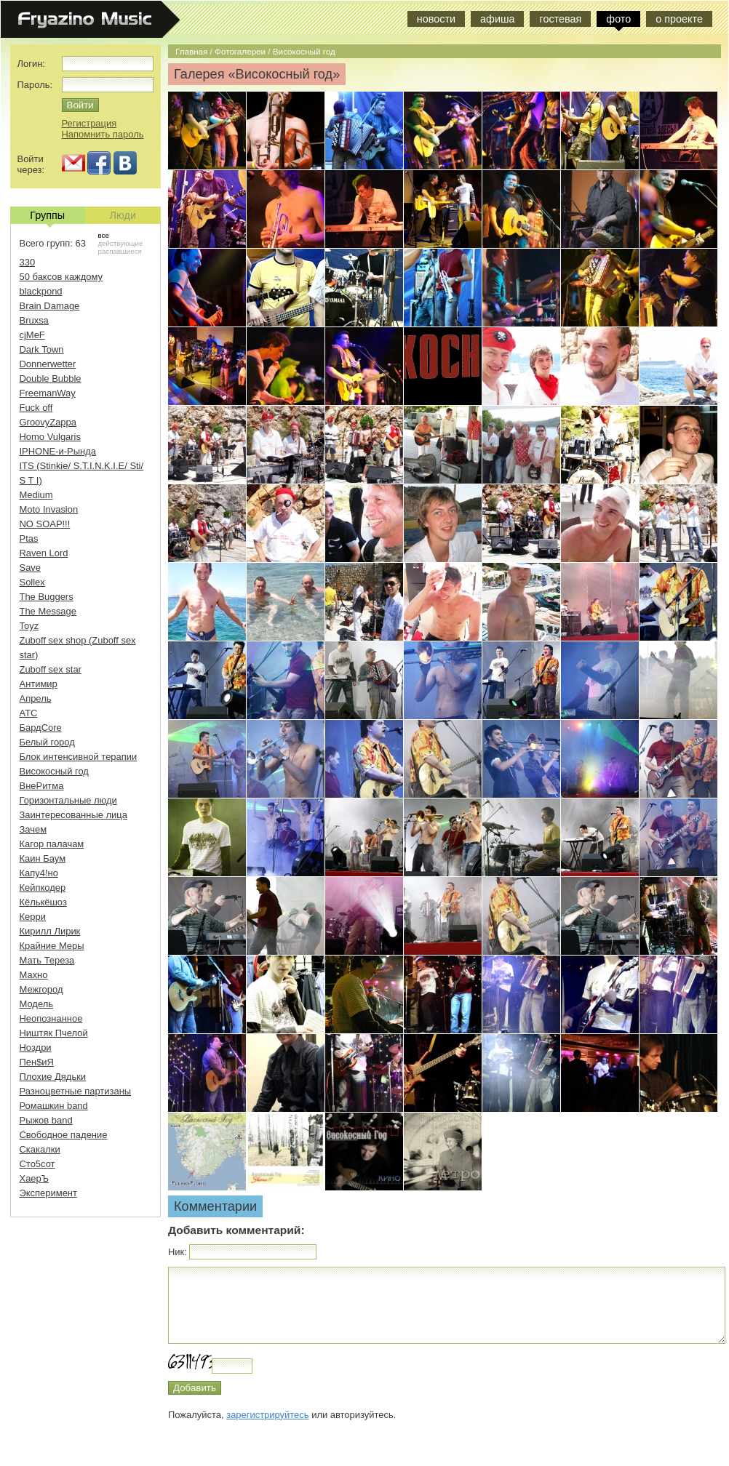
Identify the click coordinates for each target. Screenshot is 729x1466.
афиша (497, 19)
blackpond (41, 291)
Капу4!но (39, 873)
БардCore (41, 727)
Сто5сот (37, 1163)
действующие (120, 243)
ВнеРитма (42, 785)
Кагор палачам (52, 843)
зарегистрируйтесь (267, 1414)
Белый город (47, 742)
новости (436, 19)
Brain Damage (50, 305)
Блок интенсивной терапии (79, 756)
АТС (29, 713)
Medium (36, 494)
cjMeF (32, 334)
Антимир (38, 683)
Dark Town (42, 349)
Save (30, 567)
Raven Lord (44, 553)
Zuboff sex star (50, 669)
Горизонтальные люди (68, 800)
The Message (48, 611)
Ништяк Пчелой (54, 1033)
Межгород (41, 989)
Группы (47, 216)
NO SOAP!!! (45, 523)
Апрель (36, 698)
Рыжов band (46, 1120)
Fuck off (36, 407)
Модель (37, 1003)
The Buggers (46, 596)
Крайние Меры (52, 945)
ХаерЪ (34, 1178)
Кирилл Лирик (50, 931)
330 (28, 262)
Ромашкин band (54, 1105)
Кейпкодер (43, 887)
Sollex (32, 582)
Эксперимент (48, 1192)
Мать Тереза (47, 960)
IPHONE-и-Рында (58, 451)
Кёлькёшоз (43, 902)
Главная (191, 51)
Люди (123, 215)
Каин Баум (43, 858)
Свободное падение (64, 1134)
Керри (33, 916)
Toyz (29, 625)
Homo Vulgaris (50, 436)
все (103, 235)
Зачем (33, 829)
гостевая (560, 19)
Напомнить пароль (103, 134)
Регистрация (89, 123)
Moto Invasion (49, 509)
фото (618, 19)
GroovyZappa (48, 422)
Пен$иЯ (37, 1062)
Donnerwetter (48, 364)
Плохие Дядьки (53, 1076)
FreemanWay (48, 393)
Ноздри (36, 1047)
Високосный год (304, 51)
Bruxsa (34, 320)
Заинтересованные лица (73, 814)
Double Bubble (50, 378)
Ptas (29, 538)
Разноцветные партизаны (76, 1091)
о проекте (679, 19)
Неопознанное (51, 1018)
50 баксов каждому (61, 276)
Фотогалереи (240, 51)
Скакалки (40, 1149)
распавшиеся (120, 251)
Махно (34, 974)
